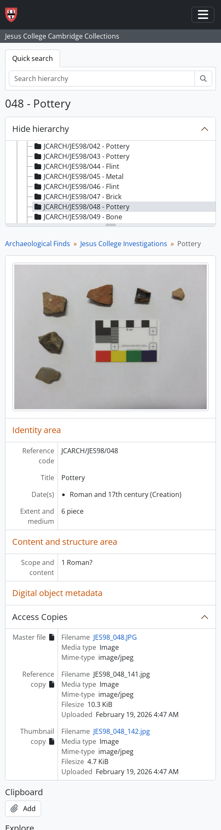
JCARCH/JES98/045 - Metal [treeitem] (78, 176)
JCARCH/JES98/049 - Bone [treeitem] (77, 217)
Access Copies (40, 616)
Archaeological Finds (37, 243)
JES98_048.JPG (115, 637)
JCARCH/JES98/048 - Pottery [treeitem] (81, 207)
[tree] (110, 183)
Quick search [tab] (32, 58)
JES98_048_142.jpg (121, 731)
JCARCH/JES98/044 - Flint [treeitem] (76, 166)
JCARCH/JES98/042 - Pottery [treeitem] (81, 146)
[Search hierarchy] (102, 79)
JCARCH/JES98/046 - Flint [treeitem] (76, 186)
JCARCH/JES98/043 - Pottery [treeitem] (81, 156)
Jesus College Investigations (123, 243)
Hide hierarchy (40, 128)
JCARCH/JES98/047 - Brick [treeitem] (77, 197)
